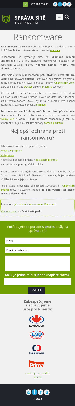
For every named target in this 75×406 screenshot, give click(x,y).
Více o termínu (9, 211)
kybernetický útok (64, 82)
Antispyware (7, 155)
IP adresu (46, 86)
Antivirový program (11, 150)
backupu (41, 104)
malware (55, 50)
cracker (28, 86)
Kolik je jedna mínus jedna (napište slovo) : (37, 275)
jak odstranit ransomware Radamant (35, 204)
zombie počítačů (53, 122)
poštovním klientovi (46, 159)
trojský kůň (7, 119)
